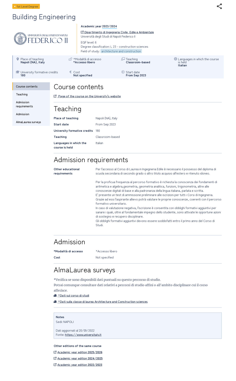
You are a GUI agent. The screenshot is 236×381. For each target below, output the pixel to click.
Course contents (27, 86)
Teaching (22, 94)
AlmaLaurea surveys (28, 122)
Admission (22, 114)
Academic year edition (78, 352)
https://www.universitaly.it (83, 334)
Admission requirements (24, 104)
